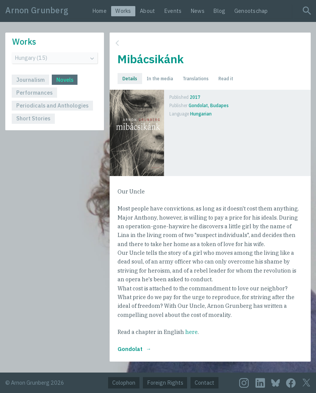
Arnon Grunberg (36, 10)
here (191, 331)
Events (173, 10)
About (147, 10)
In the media (160, 78)
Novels (64, 79)
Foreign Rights (165, 382)
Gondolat (130, 348)
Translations (196, 78)
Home (99, 10)
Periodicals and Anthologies (52, 105)
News (197, 10)
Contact (204, 382)
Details (129, 78)
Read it (225, 78)
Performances (34, 92)
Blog (219, 10)
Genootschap (251, 10)
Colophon (123, 382)
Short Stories (33, 118)
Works (123, 10)
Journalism (30, 79)
